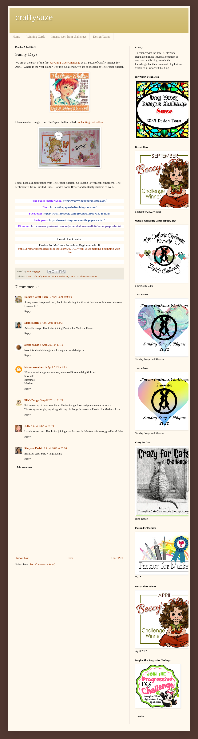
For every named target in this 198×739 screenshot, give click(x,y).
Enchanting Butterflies (90, 122)
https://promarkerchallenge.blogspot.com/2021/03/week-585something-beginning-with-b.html (69, 250)
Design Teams (101, 36)
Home (16, 36)
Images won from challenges (68, 36)
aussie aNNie (31, 344)
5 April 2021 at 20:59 (57, 367)
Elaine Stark (31, 322)
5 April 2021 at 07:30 (61, 297)
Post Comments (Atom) (42, 564)
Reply (27, 311)
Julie (27, 426)
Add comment (25, 467)
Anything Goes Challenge (65, 62)
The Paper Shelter (88, 276)
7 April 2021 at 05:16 (55, 448)
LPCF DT (74, 276)
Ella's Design (31, 400)
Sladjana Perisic (33, 448)
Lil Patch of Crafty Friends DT (39, 276)
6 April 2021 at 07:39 (42, 426)
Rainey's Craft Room (36, 297)
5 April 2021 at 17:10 (51, 344)
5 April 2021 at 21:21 (51, 400)
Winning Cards (35, 36)
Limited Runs (61, 276)
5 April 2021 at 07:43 (51, 322)
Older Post (117, 558)
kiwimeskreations (34, 367)
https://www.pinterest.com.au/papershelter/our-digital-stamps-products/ (76, 226)
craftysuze (34, 17)
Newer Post (22, 558)
